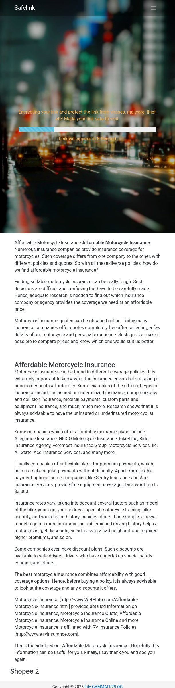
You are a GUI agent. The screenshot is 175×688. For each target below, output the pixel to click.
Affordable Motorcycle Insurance (48, 242)
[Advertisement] (88, 61)
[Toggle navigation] (153, 8)
